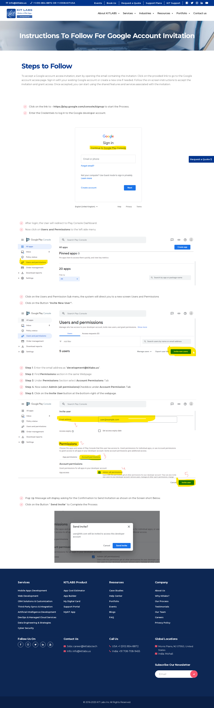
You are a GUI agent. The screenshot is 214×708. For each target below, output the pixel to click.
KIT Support (173, 3)
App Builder (70, 596)
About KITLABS (109, 13)
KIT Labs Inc (103, 702)
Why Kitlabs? (162, 596)
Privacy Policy (162, 622)
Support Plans (154, 3)
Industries (146, 13)
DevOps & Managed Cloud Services (37, 617)
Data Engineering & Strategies (34, 622)
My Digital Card (72, 601)
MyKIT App (69, 612)
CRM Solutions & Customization (35, 601)
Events (98, 3)
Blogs (112, 612)
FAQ (111, 617)
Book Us (112, 3)
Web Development (28, 596)
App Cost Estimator (74, 590)
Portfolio (183, 13)
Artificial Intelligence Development (37, 612)
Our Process (162, 601)
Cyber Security (26, 628)
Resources (165, 13)
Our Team (160, 612)
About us (160, 590)
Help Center (115, 596)
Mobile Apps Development (32, 590)
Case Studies (116, 590)
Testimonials (162, 606)
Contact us (200, 13)
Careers (159, 617)
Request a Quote (131, 3)
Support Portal (72, 606)
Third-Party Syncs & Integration (35, 606)
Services (129, 13)
